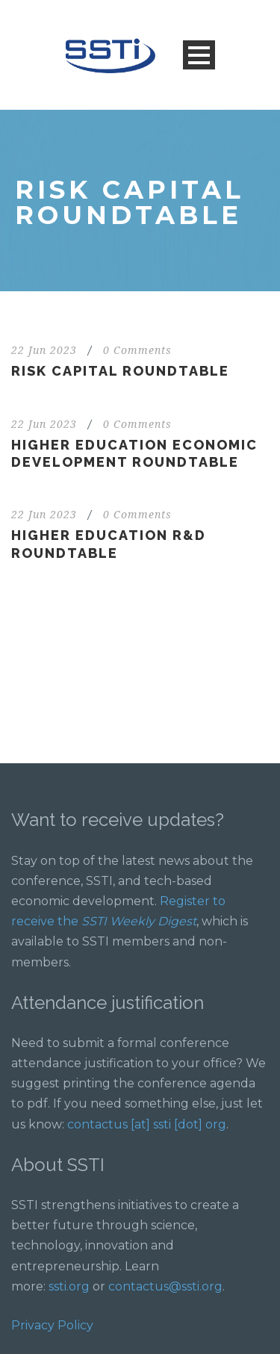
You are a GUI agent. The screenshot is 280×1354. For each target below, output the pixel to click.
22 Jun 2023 (44, 350)
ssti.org (69, 1286)
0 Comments (137, 350)
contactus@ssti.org (165, 1286)
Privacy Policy (52, 1325)
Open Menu (199, 54)
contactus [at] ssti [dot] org (146, 1124)
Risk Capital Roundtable (120, 371)
